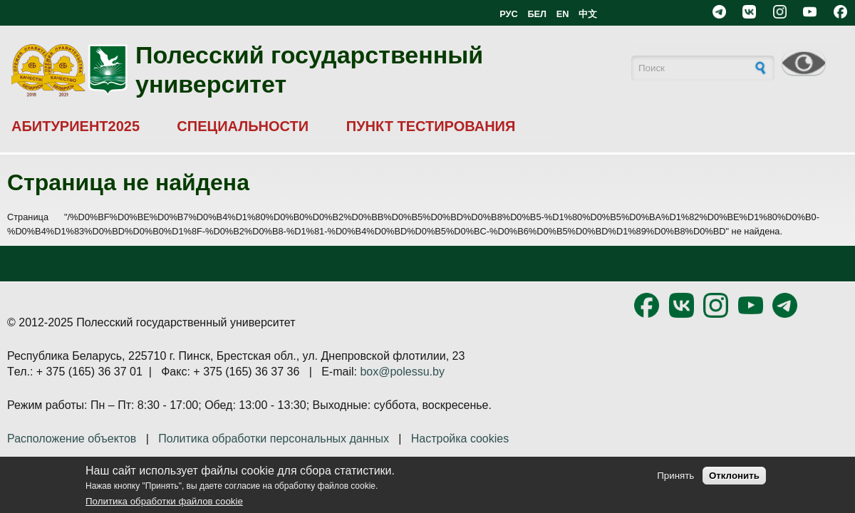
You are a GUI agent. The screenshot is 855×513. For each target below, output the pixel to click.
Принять (675, 475)
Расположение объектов (71, 438)
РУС (508, 14)
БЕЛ (536, 14)
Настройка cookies (460, 438)
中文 (588, 14)
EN (562, 14)
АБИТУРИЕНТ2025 (75, 126)
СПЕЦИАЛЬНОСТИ (243, 126)
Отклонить (734, 475)
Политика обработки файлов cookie (164, 501)
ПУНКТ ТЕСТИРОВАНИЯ (431, 126)
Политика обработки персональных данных (273, 438)
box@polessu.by (402, 372)
